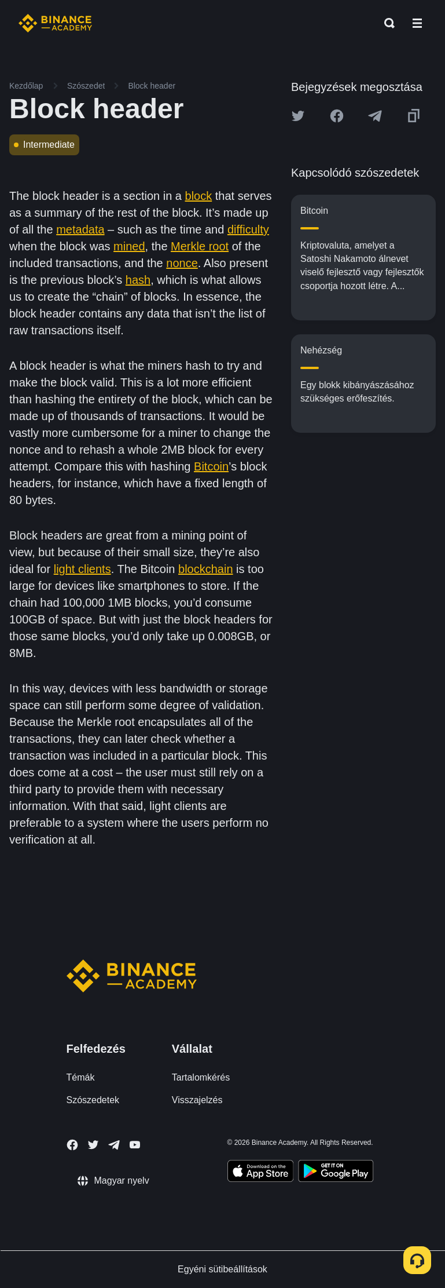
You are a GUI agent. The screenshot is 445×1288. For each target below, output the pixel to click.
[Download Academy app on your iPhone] (260, 1172)
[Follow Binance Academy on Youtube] (135, 1144)
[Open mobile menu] (417, 23)
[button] (417, 23)
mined (129, 246)
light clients (82, 569)
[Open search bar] (386, 23)
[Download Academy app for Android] (335, 1172)
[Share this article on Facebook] (337, 116)
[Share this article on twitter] (298, 116)
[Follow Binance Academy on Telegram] (114, 1145)
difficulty (248, 229)
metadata (80, 229)
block (198, 195)
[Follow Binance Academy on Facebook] (72, 1145)
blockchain (205, 569)
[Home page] (55, 23)
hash (138, 279)
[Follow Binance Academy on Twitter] (93, 1145)
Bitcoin (211, 466)
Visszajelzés (197, 1100)
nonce (182, 263)
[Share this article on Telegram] (375, 116)
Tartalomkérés (201, 1077)
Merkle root (200, 246)
